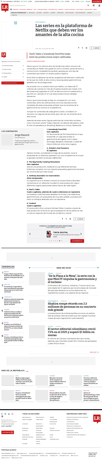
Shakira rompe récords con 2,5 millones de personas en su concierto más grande (72, 306)
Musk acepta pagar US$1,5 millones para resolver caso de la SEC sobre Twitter (24, 380)
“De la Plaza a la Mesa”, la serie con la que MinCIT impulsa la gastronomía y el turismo (72, 279)
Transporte (8, 296)
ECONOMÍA (23, 9)
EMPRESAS (29, 9)
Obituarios (39, 437)
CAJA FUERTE (80, 9)
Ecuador (39, 12)
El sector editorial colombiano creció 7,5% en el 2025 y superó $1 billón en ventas (72, 332)
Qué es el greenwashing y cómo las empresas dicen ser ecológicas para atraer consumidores (92, 396)
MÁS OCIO (93, 352)
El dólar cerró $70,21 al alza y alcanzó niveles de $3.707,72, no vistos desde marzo (13, 326)
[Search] (88, 5)
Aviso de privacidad (72, 423)
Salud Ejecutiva (54, 439)
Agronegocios (26, 417)
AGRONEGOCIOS (52, 9)
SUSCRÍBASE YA (77, 240)
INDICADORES (88, 9)
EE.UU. (17, 375)
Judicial (52, 390)
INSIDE (95, 9)
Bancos (6, 271)
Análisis (52, 417)
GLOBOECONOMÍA (42, 9)
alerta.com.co (5, 457)
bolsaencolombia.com (68, 453)
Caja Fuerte (39, 419)
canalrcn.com (44, 455)
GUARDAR (95, 48)
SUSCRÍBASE (97, 1)
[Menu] (11, 9)
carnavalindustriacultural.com (29, 455)
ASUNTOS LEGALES (69, 9)
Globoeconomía (55, 430)
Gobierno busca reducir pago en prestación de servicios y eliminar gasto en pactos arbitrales (13, 314)
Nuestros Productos (72, 419)
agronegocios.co (22, 453)
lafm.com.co (74, 455)
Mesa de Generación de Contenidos (77, 417)
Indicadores (25, 434)
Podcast (24, 439)
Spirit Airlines (69, 12)
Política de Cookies (72, 432)
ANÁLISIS (60, 9)
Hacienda (7, 309)
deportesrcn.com (17, 457)
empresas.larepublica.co (36, 453)
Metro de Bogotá (80, 12)
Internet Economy (27, 437)
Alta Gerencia (40, 417)
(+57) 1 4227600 (6, 426)
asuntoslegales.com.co (8, 453)
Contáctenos (70, 421)
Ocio (51, 437)
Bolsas (6, 322)
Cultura (86, 375)
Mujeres (52, 12)
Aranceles (32, 12)
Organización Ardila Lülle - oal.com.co (92, 454)
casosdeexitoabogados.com (10, 455)
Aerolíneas (60, 12)
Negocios (46, 12)
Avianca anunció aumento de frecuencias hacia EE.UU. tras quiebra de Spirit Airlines (14, 301)
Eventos (52, 428)
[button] (29, 234)
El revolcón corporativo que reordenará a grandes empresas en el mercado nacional (14, 289)
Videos (38, 443)
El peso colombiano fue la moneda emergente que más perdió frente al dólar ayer (14, 339)
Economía (53, 423)
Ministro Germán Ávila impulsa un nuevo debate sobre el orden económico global (58, 381)
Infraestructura (40, 434)
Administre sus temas (9, 83)
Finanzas (24, 430)
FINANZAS (16, 9)
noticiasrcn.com (64, 455)
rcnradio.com (54, 455)
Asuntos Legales (27, 419)
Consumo (25, 423)
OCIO (34, 9)
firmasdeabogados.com (53, 453)
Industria (7, 284)
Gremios (89, 12)
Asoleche (14, 15)
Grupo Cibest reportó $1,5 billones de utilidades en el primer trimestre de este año (14, 276)
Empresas (25, 428)
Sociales (24, 443)
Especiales (39, 428)
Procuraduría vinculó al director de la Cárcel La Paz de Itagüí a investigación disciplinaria (58, 396)
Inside (51, 434)
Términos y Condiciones (74, 426)
